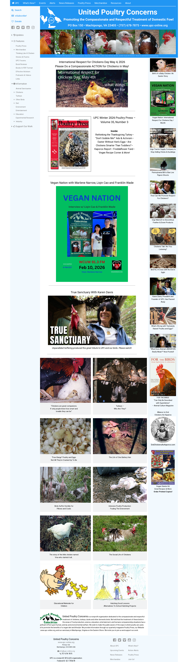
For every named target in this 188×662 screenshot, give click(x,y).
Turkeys (19, 96)
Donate (17, 21)
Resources (116, 3)
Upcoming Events (118, 646)
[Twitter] (18, 27)
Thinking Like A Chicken (25, 53)
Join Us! (133, 655)
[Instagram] (33, 27)
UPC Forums (21, 60)
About (128, 3)
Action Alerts (135, 646)
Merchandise (101, 3)
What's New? (29, 3)
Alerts (52, 3)
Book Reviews (21, 64)
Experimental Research (25, 118)
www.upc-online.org (69, 638)
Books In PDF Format (24, 68)
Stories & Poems (22, 57)
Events (42, 3)
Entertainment (21, 110)
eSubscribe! (19, 15)
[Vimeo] (23, 27)
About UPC (116, 642)
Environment (21, 107)
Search (16, 10)
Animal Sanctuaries (23, 88)
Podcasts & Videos (23, 75)
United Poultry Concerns (79, 609)
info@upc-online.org (69, 647)
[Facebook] (13, 27)
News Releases (66, 3)
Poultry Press (84, 3)
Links (18, 79)
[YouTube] (28, 27)
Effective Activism (23, 71)
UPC (15, 3)
